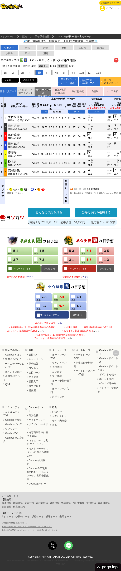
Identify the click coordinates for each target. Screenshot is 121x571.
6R (47, 72)
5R (39, 72)
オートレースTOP (58, 356)
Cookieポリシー (37, 483)
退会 (54, 425)
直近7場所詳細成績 (60, 91)
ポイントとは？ (13, 371)
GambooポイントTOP (108, 360)
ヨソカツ (33, 368)
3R (22, 72)
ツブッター (11, 428)
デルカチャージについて (14, 365)
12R (98, 72)
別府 (45, 53)
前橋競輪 (18, 503)
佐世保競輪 (19, 506)
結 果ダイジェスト (111, 81)
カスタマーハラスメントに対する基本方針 (38, 452)
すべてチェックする (21, 268)
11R (90, 72)
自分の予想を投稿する (96, 212)
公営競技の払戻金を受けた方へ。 (15, 523)
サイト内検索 (59, 420)
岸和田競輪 (104, 503)
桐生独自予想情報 (83, 364)
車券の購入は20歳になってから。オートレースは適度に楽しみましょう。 (30, 530)
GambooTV (11, 433)
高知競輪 (6, 506)
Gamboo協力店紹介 (13, 439)
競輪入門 (33, 381)
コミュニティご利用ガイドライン (37, 442)
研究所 (32, 390)
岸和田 (100, 47)
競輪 (24, 36)
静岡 (45, 47)
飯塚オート (52, 516)
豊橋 (64, 47)
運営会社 (33, 415)
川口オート (8, 516)
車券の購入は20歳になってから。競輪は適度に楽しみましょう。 (27, 526)
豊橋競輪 (66, 503)
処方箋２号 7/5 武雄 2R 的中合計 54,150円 (64, 222)
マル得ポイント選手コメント (25, 91)
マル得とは (10, 80)
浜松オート (38, 516)
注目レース (35, 372)
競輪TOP (33, 354)
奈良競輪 (91, 503)
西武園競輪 (42, 503)
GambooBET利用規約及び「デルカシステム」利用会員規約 (38, 474)
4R (30, 72)
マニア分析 (112, 91)
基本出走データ (8, 91)
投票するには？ (13, 359)
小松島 (9, 53)
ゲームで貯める (107, 383)
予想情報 (33, 363)
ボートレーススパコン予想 (84, 372)
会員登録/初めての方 (110, 3)
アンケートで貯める (108, 389)
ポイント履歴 (106, 379)
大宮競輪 (29, 503)
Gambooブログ (13, 424)
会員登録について (12, 378)
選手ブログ (35, 386)
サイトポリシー (37, 419)
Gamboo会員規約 (36, 462)
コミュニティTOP (11, 413)
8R (64, 72)
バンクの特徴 (68, 83)
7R (56, 72)
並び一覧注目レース (88, 81)
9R (73, 72)
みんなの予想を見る (49, 212)
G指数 (94, 91)
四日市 (82, 47)
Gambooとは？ (13, 354)
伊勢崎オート (23, 516)
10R (81, 72)
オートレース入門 (59, 390)
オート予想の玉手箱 (60, 382)
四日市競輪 (78, 503)
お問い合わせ (59, 416)
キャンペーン (36, 359)
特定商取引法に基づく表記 (37, 434)
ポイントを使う (107, 374)
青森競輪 (6, 503)
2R (13, 72)
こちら (30, 277)
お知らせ (57, 411)
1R (5, 72)
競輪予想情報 (42, 36)
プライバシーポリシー (37, 426)
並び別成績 (78, 91)
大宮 (27, 47)
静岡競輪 (54, 503)
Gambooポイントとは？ (108, 368)
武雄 (27, 53)
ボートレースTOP (82, 356)
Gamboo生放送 (13, 419)
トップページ (7, 36)
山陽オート (65, 516)
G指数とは (28, 80)
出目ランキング (69, 78)
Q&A (7, 384)
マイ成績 (33, 377)
